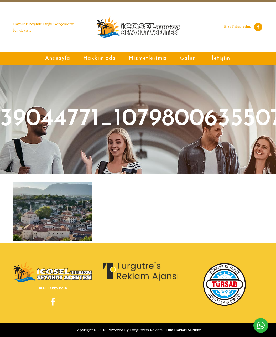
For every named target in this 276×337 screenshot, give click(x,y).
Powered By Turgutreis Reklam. (135, 330)
